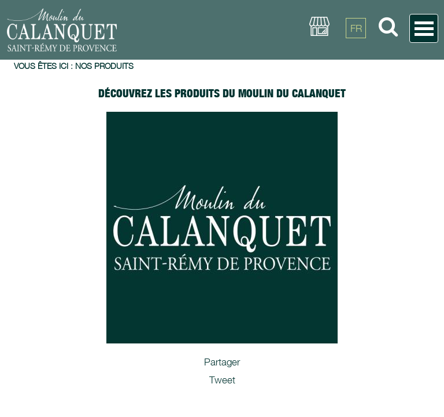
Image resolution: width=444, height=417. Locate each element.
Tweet (222, 380)
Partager (222, 362)
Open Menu (423, 28)
